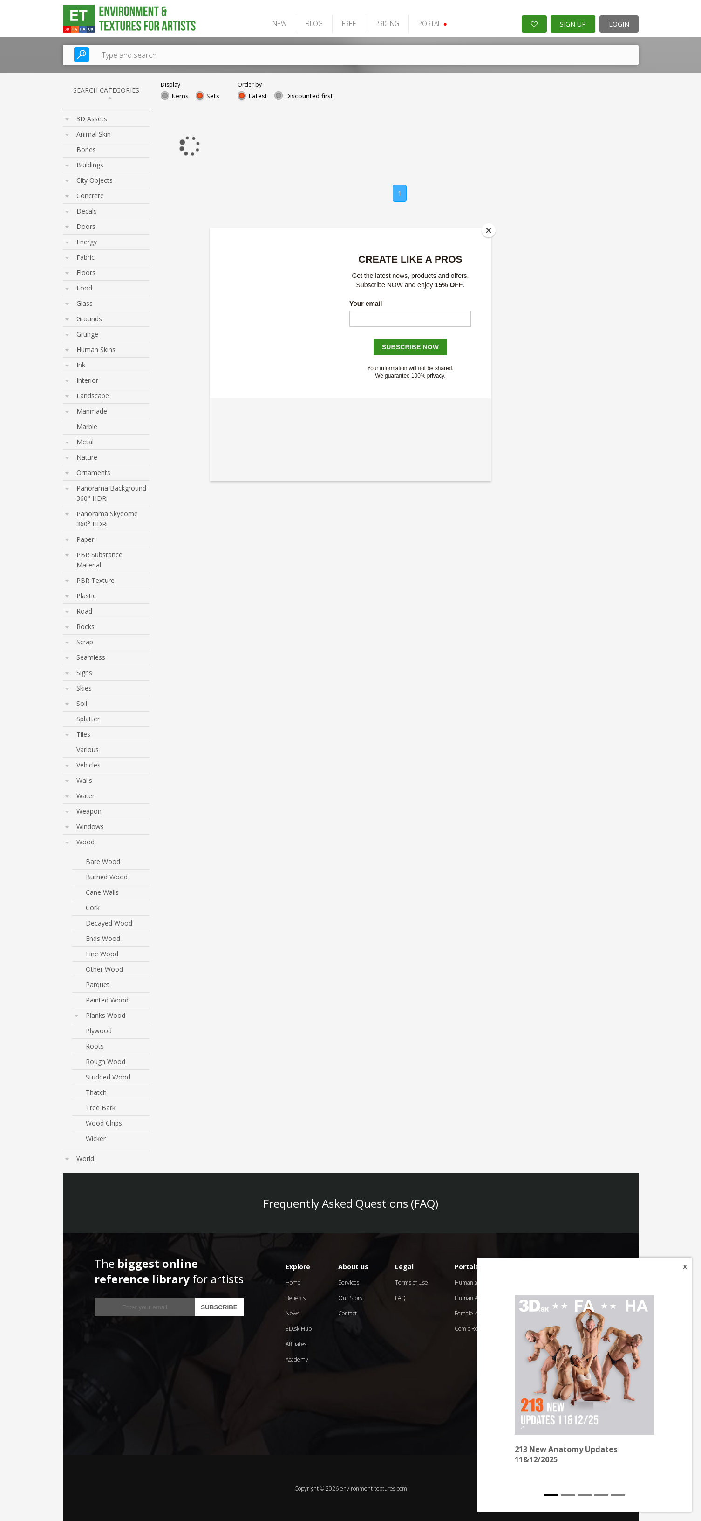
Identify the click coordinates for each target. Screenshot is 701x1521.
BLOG (310, 22)
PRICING (383, 22)
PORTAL (428, 22)
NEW (275, 22)
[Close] (489, 230)
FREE (345, 22)
